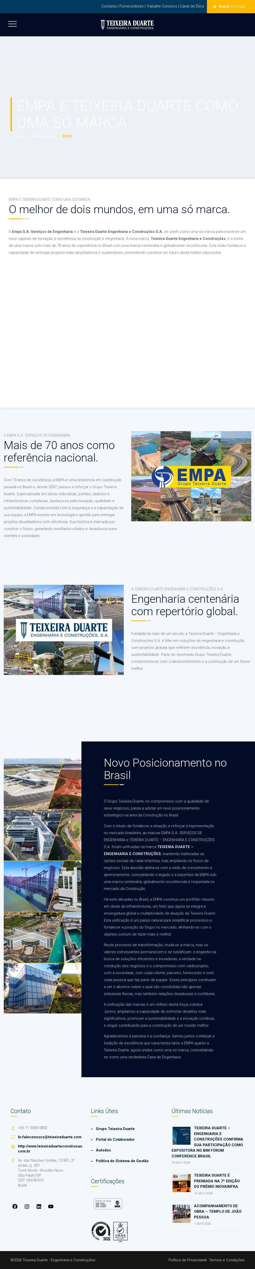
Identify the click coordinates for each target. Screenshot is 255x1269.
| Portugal (237, 6)
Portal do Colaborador (115, 1139)
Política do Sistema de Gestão (122, 1161)
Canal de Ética (192, 6)
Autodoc (103, 1150)
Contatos (109, 6)
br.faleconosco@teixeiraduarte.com (49, 1137)
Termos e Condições (227, 1260)
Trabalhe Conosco (161, 6)
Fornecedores (132, 6)
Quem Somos (42, 136)
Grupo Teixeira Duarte (115, 1129)
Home (18, 136)
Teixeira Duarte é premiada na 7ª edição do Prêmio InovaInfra (217, 1181)
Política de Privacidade (188, 1260)
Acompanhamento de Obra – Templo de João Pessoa (218, 1211)
